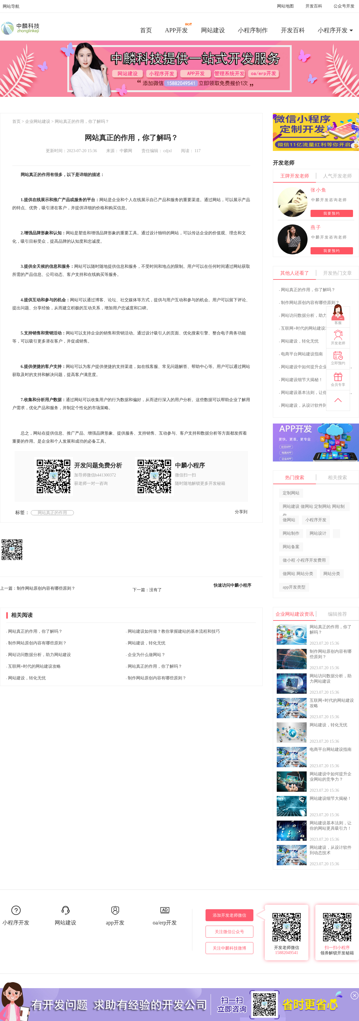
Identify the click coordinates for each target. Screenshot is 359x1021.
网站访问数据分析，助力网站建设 (39, 654)
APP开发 (178, 28)
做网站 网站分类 (298, 573)
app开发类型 (294, 587)
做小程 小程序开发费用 (304, 560)
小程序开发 (333, 30)
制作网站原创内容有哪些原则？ (37, 643)
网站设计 (318, 533)
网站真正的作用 (52, 513)
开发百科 (313, 6)
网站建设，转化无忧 (27, 678)
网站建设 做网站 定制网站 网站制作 (314, 507)
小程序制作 (253, 30)
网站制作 (291, 533)
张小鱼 (319, 189)
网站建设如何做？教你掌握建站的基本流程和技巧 (174, 631)
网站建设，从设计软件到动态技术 (312, 405)
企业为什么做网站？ (146, 654)
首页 (146, 30)
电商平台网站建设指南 (302, 354)
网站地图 (285, 6)
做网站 (289, 520)
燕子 (316, 227)
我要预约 (331, 213)
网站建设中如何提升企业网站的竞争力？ (318, 367)
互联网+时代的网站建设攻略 (34, 666)
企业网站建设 (37, 121)
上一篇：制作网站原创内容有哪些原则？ (37, 588)
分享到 (241, 512)
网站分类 (331, 573)
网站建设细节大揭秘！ (302, 379)
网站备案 (291, 547)
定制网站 (291, 493)
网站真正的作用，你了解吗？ (82, 121)
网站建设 (213, 30)
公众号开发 (344, 6)
